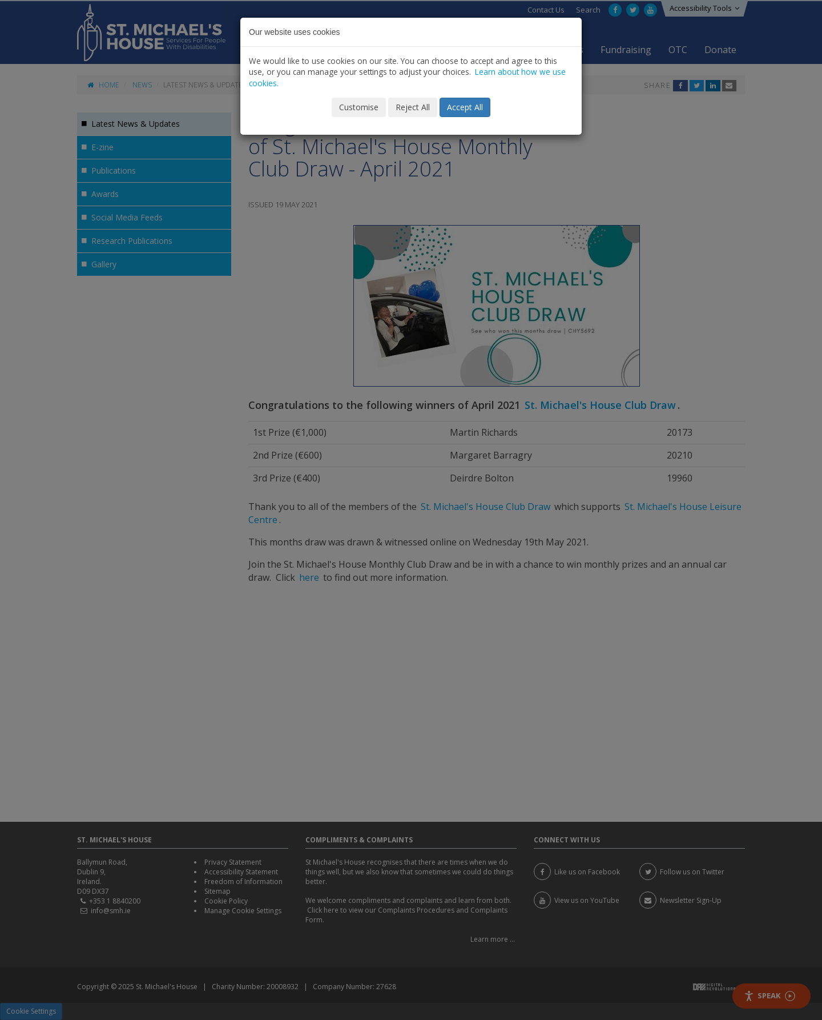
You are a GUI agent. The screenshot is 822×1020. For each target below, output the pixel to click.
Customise (358, 107)
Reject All (413, 107)
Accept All (465, 107)
